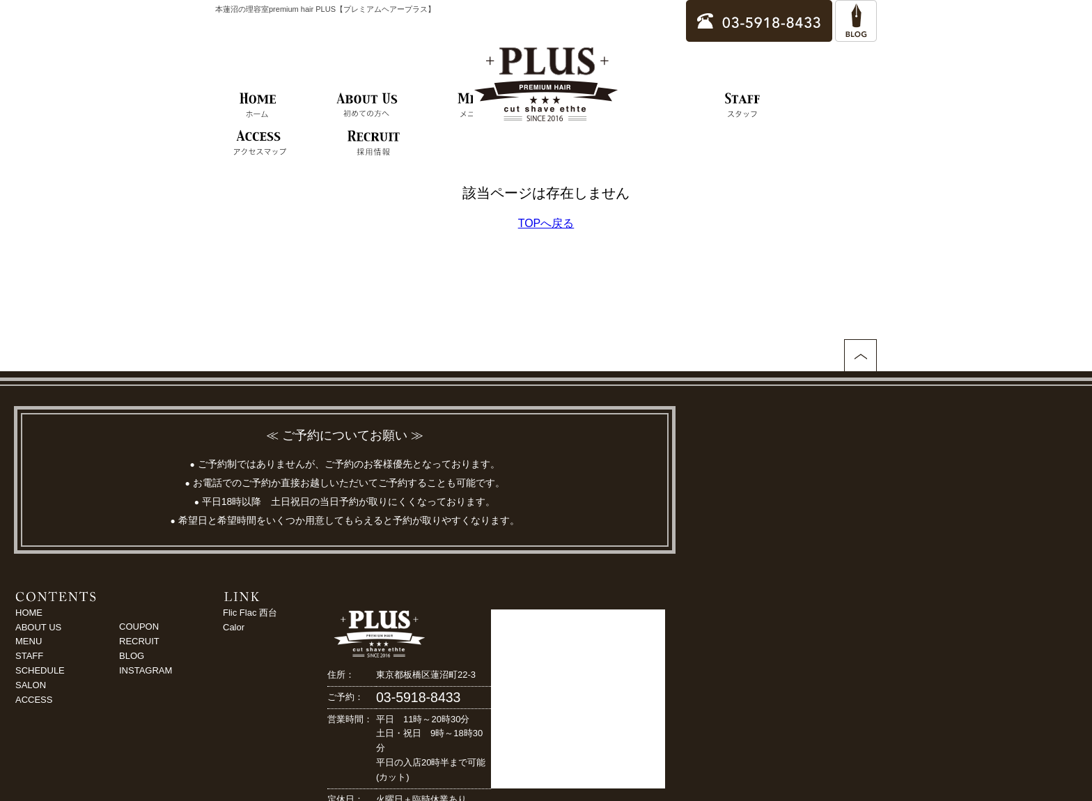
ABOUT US (38, 627)
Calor (233, 627)
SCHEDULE (40, 670)
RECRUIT (139, 641)
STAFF (29, 656)
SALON (30, 685)
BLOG (131, 656)
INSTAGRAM (145, 670)
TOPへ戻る (546, 223)
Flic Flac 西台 (250, 612)
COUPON (139, 626)
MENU (28, 641)
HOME (28, 612)
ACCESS (33, 699)
